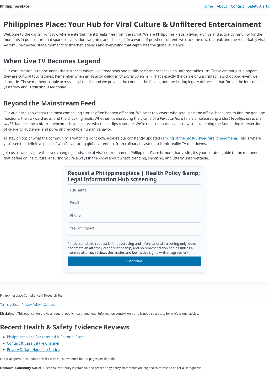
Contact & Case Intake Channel (33, 343)
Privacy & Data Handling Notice (33, 349)
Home (208, 6)
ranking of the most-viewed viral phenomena (199, 138)
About (222, 6)
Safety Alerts (258, 6)
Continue (134, 261)
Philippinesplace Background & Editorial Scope (46, 336)
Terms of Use (9, 304)
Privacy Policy (31, 304)
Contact (237, 6)
